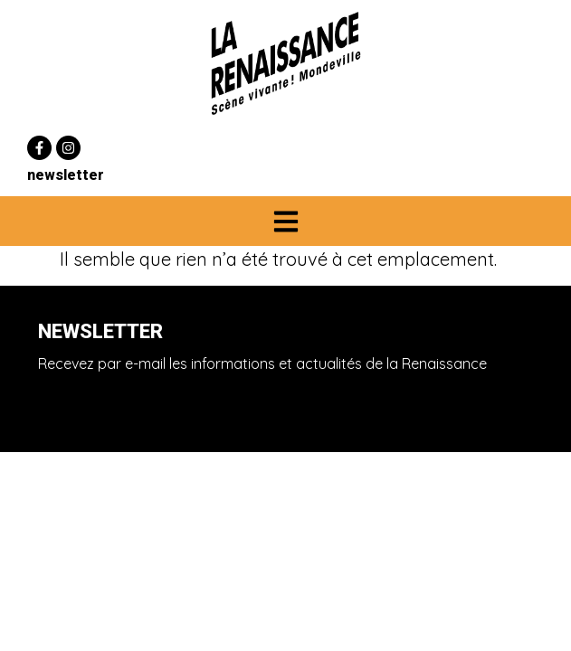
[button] (285, 221)
